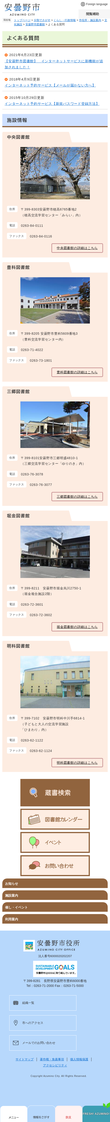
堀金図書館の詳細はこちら (77, 627)
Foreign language (97, 4)
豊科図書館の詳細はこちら (77, 372)
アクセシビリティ (55, 1065)
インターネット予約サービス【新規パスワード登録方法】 (52, 104)
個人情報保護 (79, 1059)
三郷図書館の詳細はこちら (77, 496)
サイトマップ (25, 1059)
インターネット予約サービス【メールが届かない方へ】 (50, 85)
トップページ (22, 20)
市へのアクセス (32, 1023)
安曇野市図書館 (35, 24)
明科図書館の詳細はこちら (77, 763)
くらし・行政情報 (64, 20)
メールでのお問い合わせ (38, 1043)
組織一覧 (28, 1003)
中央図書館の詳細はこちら (77, 248)
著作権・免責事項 (52, 1059)
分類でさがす (42, 20)
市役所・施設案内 (90, 20)
